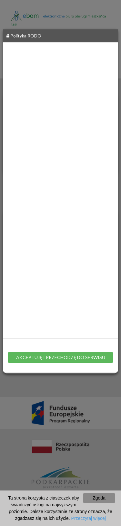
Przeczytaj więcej (88, 518)
